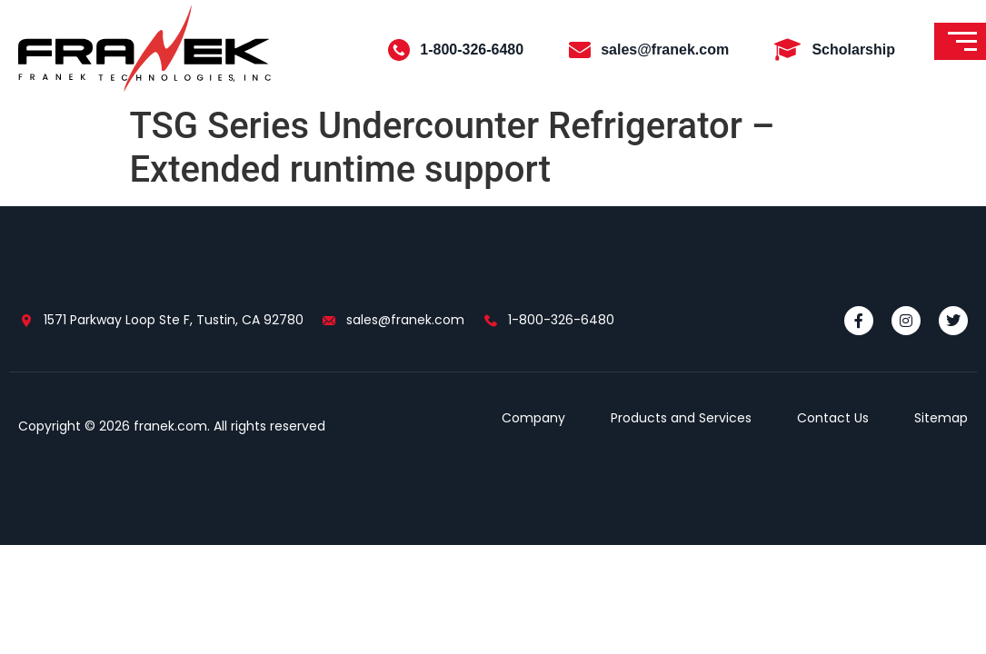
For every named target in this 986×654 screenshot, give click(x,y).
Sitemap (941, 418)
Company (533, 418)
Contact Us (833, 418)
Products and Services (681, 418)
